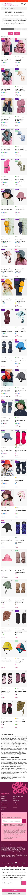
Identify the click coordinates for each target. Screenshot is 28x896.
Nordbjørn (17, 743)
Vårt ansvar (15, 807)
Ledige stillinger (4, 807)
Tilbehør (11, 15)
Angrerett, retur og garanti (18, 796)
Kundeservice (3, 796)
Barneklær (6, 15)
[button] (2, 4)
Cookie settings (4, 804)
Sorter (17, 33)
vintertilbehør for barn (9, 753)
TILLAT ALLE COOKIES (14, 890)
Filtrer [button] (11, 33)
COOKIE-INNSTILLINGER (14, 893)
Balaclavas (17, 29)
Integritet (15, 802)
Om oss (2, 809)
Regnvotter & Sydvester (7, 29)
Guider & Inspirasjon (5, 802)
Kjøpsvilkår (3, 798)
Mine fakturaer (4, 800)
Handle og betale (16, 800)
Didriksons (12, 743)
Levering (14, 798)
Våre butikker (15, 804)
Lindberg (23, 743)
